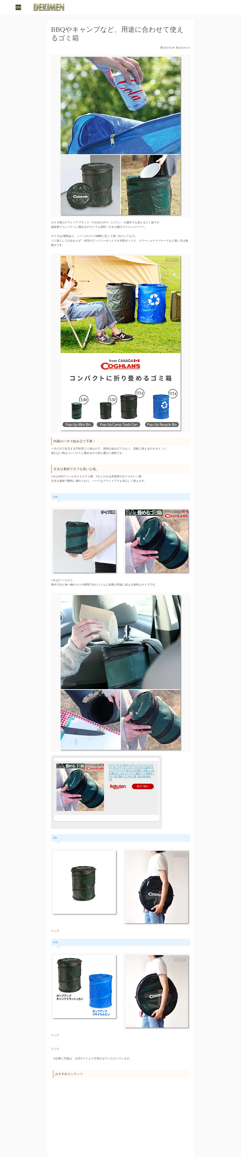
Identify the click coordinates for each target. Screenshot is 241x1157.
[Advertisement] (120, 1108)
